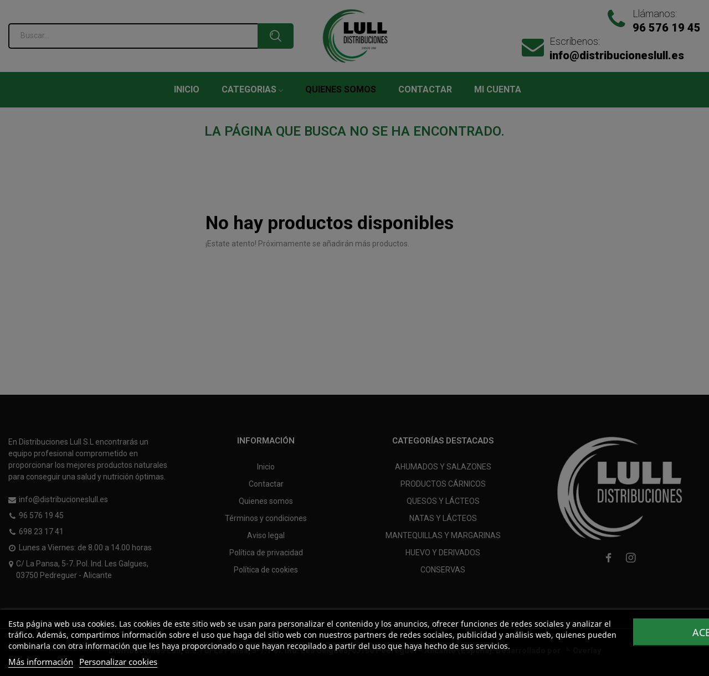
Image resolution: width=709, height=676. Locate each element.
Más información (40, 661)
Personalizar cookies (118, 661)
